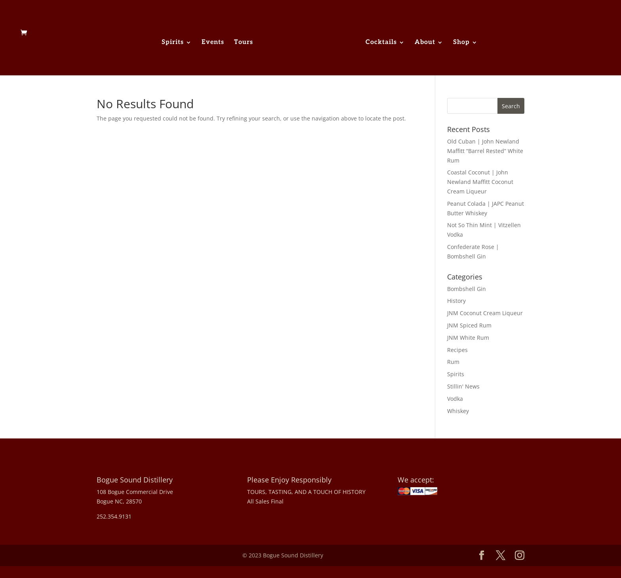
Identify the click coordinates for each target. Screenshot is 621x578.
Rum (453, 362)
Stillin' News (463, 386)
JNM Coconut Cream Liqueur (485, 313)
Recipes (457, 350)
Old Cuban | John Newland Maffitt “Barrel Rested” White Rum (485, 151)
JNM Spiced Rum (469, 325)
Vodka (455, 398)
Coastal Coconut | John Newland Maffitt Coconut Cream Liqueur (480, 181)
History (456, 300)
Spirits (173, 43)
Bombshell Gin (466, 289)
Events (213, 43)
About (425, 43)
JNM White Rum (468, 337)
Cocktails (381, 43)
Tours (243, 43)
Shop (461, 43)
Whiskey (458, 411)
